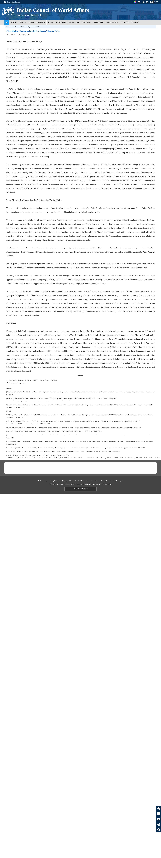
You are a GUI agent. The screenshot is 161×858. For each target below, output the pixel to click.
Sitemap (118, 481)
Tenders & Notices (112, 22)
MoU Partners (86, 22)
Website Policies (80, 481)
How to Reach (110, 481)
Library (50, 22)
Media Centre (98, 22)
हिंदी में (156, 2)
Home (7, 27)
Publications (41, 22)
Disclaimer (41, 481)
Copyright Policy (67, 481)
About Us (14, 22)
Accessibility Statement (53, 481)
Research (23, 22)
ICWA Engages (61, 22)
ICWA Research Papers (25, 27)
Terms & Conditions (93, 481)
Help (102, 481)
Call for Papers (74, 22)
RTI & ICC (125, 22)
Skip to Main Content (12, 2)
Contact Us (135, 22)
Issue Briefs (36, 27)
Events (31, 22)
